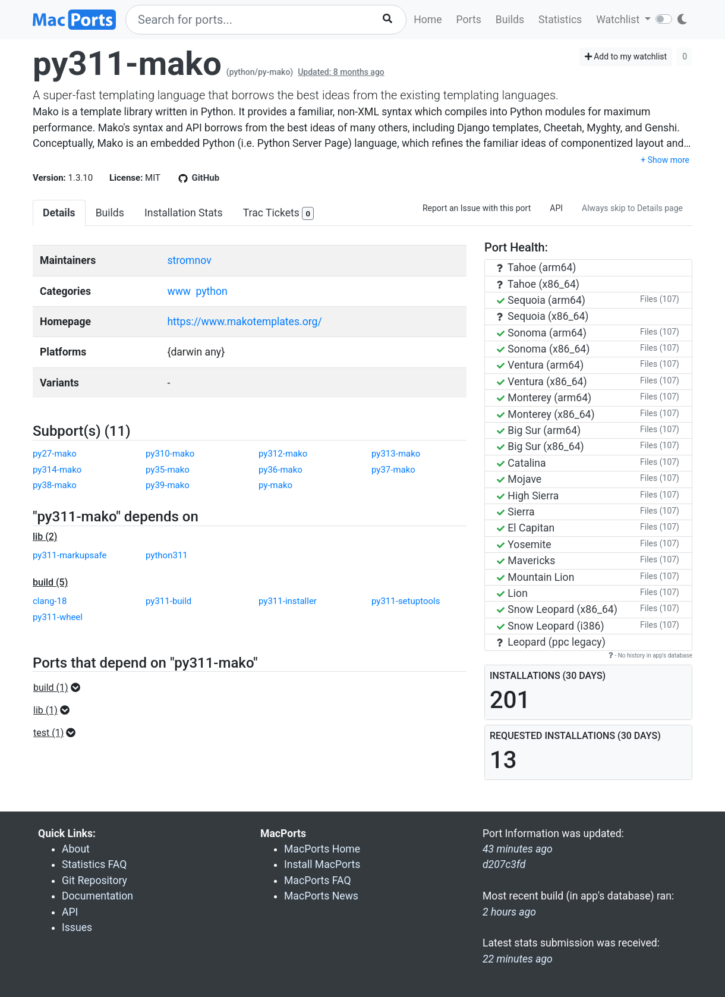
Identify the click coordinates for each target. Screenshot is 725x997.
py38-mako (55, 485)
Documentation (97, 896)
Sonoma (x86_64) (543, 349)
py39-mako (168, 485)
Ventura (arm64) (540, 365)
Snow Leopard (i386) (550, 626)
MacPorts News (321, 896)
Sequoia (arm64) (541, 300)
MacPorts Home (322, 849)
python (211, 291)
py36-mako (280, 469)
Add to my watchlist (626, 56)
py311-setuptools (405, 601)
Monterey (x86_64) (546, 414)
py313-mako (395, 453)
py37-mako (393, 469)
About (76, 849)
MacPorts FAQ (317, 880)
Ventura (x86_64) (542, 382)
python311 (167, 555)
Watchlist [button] (619, 20)
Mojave (519, 479)
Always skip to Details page (632, 208)
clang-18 (50, 601)
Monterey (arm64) (544, 398)
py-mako (275, 485)
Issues (77, 927)
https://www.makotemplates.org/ (244, 322)
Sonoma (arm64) (542, 333)
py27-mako (55, 453)
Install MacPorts (322, 864)
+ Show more (665, 160)
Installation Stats (183, 213)
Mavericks (526, 561)
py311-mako (127, 63)
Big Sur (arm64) (539, 430)
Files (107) (659, 299)
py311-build (168, 601)
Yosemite (524, 545)
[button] (60, 688)
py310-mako (170, 453)
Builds (510, 20)
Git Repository (94, 880)
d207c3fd (504, 864)
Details (59, 213)
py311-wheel (58, 617)
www (179, 291)
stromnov (189, 260)
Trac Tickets (278, 214)
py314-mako (57, 469)
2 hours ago (509, 912)
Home (428, 20)
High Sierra (528, 496)
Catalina (521, 463)
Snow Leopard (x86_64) (557, 609)
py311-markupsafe (69, 555)
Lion (512, 593)
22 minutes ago (518, 959)
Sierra (516, 512)
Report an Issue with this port (477, 208)
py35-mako (168, 469)
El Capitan (525, 528)
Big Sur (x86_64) (540, 446)
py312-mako (283, 453)
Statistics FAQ (94, 864)
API (556, 208)
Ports (468, 20)
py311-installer (288, 601)
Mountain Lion (535, 577)
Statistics (560, 20)
